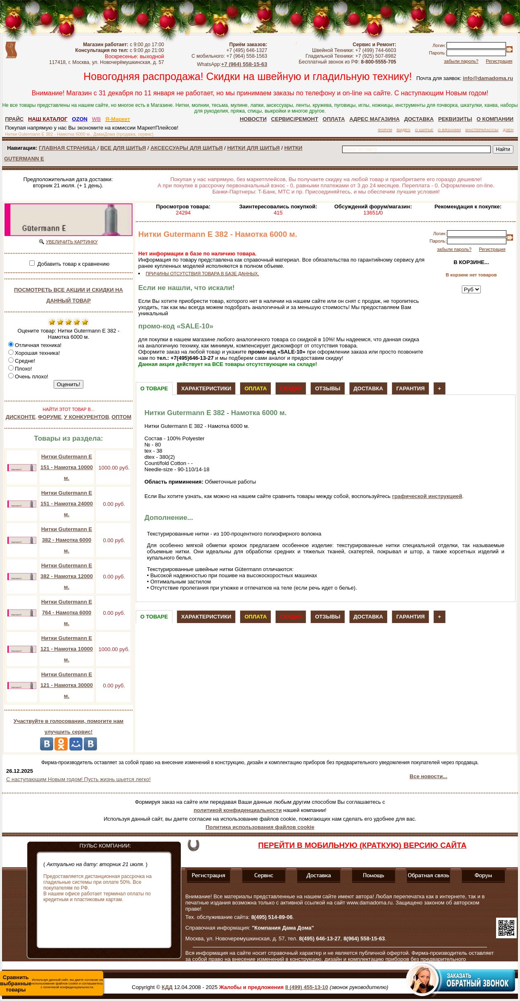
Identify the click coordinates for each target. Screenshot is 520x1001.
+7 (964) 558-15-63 (244, 64)
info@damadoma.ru (488, 78)
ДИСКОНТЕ (20, 417)
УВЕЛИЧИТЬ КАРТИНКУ (72, 241)
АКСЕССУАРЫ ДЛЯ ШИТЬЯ (186, 148)
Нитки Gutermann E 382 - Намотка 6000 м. (66, 540)
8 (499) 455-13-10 (306, 987)
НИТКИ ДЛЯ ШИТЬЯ (253, 148)
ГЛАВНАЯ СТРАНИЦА (68, 148)
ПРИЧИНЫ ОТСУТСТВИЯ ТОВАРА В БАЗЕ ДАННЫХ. (202, 273)
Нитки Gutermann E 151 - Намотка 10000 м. (66, 467)
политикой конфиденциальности (237, 810)
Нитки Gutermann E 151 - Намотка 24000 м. (66, 503)
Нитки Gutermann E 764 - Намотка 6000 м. (66, 612)
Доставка (368, 388)
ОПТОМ (121, 417)
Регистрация (499, 61)
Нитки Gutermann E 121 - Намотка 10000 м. (66, 649)
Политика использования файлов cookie (260, 827)
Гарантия (410, 388)
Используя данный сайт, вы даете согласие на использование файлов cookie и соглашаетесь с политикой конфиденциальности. (51, 983)
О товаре (154, 388)
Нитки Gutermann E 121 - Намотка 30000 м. (66, 685)
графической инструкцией (427, 496)
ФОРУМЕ (49, 417)
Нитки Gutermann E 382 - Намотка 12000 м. (66, 576)
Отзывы (327, 388)
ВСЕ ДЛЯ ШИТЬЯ (123, 148)
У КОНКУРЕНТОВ (86, 417)
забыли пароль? (461, 61)
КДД (167, 987)
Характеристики (206, 388)
